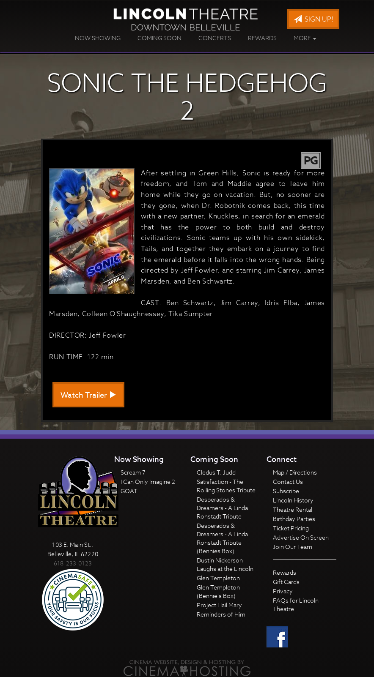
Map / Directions (295, 472)
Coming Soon (160, 38)
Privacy (283, 591)
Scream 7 (133, 472)
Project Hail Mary (219, 605)
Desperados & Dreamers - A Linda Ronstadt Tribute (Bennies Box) (222, 538)
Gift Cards (286, 582)
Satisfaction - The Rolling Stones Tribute (226, 486)
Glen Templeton (218, 578)
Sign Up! (313, 19)
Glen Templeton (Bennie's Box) (218, 591)
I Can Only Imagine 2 (148, 482)
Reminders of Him (221, 614)
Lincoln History (293, 500)
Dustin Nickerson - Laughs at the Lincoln (225, 564)
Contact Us (288, 482)
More (305, 38)
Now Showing (98, 38)
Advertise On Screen (301, 537)
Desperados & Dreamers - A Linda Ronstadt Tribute (222, 507)
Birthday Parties (294, 519)
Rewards (262, 38)
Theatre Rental (292, 509)
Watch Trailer (88, 395)
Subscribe (286, 491)
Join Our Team (292, 547)
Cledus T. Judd (216, 472)
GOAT (129, 491)
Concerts (214, 38)
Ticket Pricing (291, 528)
